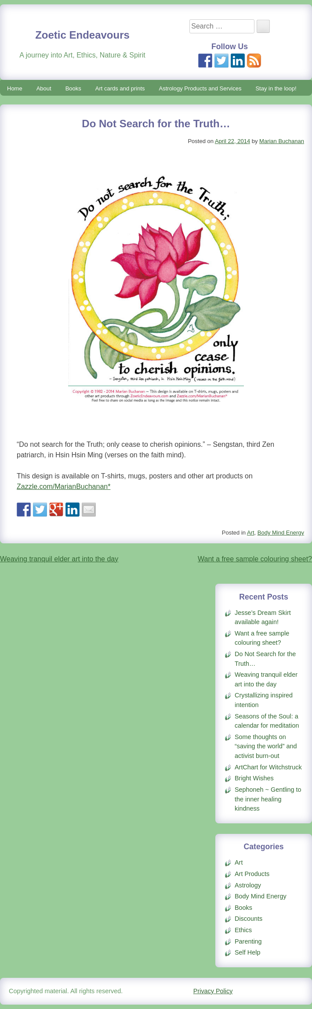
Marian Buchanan (281, 141)
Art (250, 532)
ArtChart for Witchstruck (268, 767)
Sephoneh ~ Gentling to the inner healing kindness (268, 799)
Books (73, 88)
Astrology (248, 885)
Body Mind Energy (281, 532)
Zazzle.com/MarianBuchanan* (63, 486)
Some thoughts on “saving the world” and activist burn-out (266, 746)
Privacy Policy (213, 991)
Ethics (243, 930)
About (43, 88)
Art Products (252, 873)
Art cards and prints (120, 88)
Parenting (248, 941)
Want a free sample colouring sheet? (255, 559)
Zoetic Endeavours (82, 35)
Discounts (248, 918)
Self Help (247, 952)
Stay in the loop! (275, 88)
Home (14, 88)
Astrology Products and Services (200, 88)
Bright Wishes (254, 778)
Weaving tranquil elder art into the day (59, 559)
